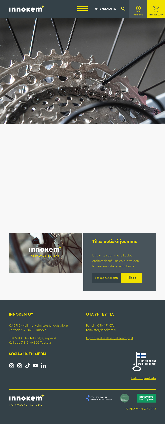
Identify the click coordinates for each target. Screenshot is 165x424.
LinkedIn (43, 365)
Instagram (11, 365)
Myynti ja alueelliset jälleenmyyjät (109, 338)
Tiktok (27, 365)
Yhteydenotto (105, 8)
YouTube (35, 365)
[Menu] (82, 8)
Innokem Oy (27, 8)
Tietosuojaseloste (143, 378)
